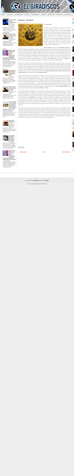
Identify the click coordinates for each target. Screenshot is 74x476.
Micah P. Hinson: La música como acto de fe (12, 35)
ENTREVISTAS (6, 32)
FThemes (45, 183)
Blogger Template (35, 183)
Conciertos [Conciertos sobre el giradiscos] (35, 14)
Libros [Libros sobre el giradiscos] (43, 14)
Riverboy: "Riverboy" (26, 20)
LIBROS (4, 49)
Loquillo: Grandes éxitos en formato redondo (12, 21)
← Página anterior (23, 151)
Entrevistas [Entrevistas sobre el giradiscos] (19, 14)
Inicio (3, 14)
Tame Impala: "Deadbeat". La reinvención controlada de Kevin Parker (12, 138)
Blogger (47, 180)
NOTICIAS (5, 69)
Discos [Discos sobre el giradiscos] (27, 14)
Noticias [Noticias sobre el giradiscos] (9, 14)
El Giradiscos (36, 180)
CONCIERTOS (6, 18)
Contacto (67, 14)
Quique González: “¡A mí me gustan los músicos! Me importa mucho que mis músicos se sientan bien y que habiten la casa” (9, 105)
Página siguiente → (66, 151)
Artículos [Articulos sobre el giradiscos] (51, 14)
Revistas (59, 14)
